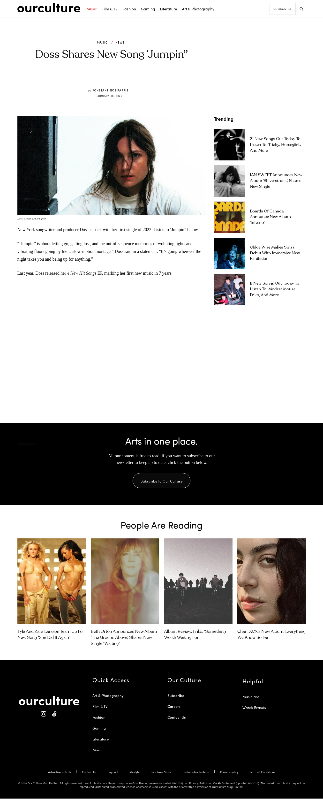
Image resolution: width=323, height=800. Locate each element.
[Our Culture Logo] (48, 8)
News (120, 42)
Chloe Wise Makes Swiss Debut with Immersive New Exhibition (275, 253)
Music (102, 42)
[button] (301, 8)
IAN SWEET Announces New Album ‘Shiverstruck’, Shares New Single (276, 181)
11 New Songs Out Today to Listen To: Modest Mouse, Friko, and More (274, 289)
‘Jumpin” (178, 229)
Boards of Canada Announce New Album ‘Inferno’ (270, 217)
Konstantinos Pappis (110, 90)
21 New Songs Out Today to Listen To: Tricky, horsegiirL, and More (275, 145)
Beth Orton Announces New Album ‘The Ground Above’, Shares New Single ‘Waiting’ (124, 639)
